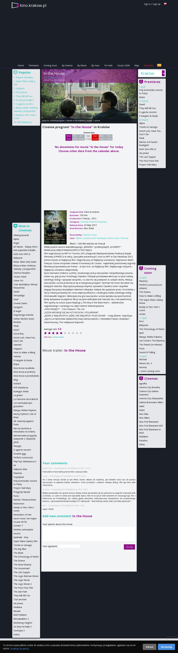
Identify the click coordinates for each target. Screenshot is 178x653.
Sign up (156, 4)
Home (21, 65)
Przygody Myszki (21, 491)
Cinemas (151, 378)
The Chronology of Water (152, 329)
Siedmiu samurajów (23, 529)
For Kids (108, 65)
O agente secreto (148, 112)
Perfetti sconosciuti (23, 457)
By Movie (82, 65)
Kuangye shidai (20, 391)
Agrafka (143, 383)
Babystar (143, 325)
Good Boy (18, 333)
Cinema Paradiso (21, 272)
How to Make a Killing (150, 295)
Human (17, 356)
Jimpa (142, 97)
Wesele (17, 611)
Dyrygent (18, 307)
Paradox (143, 440)
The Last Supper (147, 156)
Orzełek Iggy (19, 453)
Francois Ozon (59, 80)
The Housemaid (21, 568)
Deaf (15, 299)
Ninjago (17, 446)
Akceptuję (166, 646)
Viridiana (17, 607)
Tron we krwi (19, 599)
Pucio (142, 348)
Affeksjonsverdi (21, 235)
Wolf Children (20, 614)
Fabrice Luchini (82, 238)
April (141, 332)
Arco (141, 321)
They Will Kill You (147, 108)
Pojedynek (18, 477)
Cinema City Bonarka (149, 387)
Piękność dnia (20, 469)
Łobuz (16, 634)
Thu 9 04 (75, 137)
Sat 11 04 (88, 137)
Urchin (142, 314)
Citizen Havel (19, 276)
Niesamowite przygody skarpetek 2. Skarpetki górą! (25, 438)
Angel (16, 243)
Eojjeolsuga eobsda (23, 314)
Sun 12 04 (95, 137)
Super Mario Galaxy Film (25, 541)
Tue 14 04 (109, 137)
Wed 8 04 (69, 137)
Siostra (16, 533)
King (15, 379)
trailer (89, 120)
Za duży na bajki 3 (25, 100)
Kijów (142, 410)
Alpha (142, 123)
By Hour (95, 65)
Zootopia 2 (19, 630)
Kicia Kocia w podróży (24, 371)
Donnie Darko (20, 303)
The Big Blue (19, 548)
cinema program (57, 120)
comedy (84, 221)
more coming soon (150, 371)
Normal (143, 367)
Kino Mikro (144, 417)
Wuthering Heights (22, 622)
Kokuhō (17, 383)
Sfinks (142, 444)
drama (93, 221)
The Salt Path (20, 591)
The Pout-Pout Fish (149, 160)
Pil (14, 465)
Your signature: (50, 546)
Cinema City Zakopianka (151, 398)
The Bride (18, 552)
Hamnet (17, 344)
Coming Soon (50, 65)
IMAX (141, 406)
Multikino (143, 436)
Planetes (143, 281)
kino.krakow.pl (33, 5)
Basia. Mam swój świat (24, 261)
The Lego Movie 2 (22, 583)
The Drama (144, 291)
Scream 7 (18, 525)
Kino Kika (143, 414)
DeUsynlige (19, 295)
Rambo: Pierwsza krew (24, 499)
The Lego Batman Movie (25, 576)
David (142, 104)
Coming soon (150, 270)
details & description (76, 120)
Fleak (141, 138)
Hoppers (20, 88)
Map (136, 65)
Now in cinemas (25, 228)
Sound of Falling (147, 352)
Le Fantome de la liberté (25, 399)
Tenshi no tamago (148, 127)
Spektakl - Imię (20, 537)
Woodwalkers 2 (21, 618)
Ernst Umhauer (98, 238)
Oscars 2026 (123, 65)
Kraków (147, 73)
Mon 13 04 (102, 137)
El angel (17, 311)
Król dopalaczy (24, 122)
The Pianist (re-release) (150, 344)
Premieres (34, 65)
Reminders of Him (22, 514)
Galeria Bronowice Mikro (151, 402)
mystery (103, 221)
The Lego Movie (21, 580)
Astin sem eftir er (147, 149)
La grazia (18, 395)
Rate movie (59, 337)
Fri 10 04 (81, 137)
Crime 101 (18, 280)
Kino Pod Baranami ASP (151, 425)
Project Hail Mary (147, 164)
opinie (97, 120)
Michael (143, 359)
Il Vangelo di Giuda (148, 115)
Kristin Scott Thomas (117, 238)
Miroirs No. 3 (145, 363)
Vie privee (144, 153)
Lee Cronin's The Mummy (152, 340)
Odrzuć (149, 646)
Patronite (148, 65)
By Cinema (67, 65)
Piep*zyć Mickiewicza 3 (24, 461)
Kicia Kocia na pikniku (23, 368)
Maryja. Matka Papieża (150, 336)
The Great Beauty (22, 564)
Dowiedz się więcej (19, 648)
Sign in (147, 4)
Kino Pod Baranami (148, 421)
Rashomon (18, 503)
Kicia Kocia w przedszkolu (26, 375)
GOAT (16, 329)
